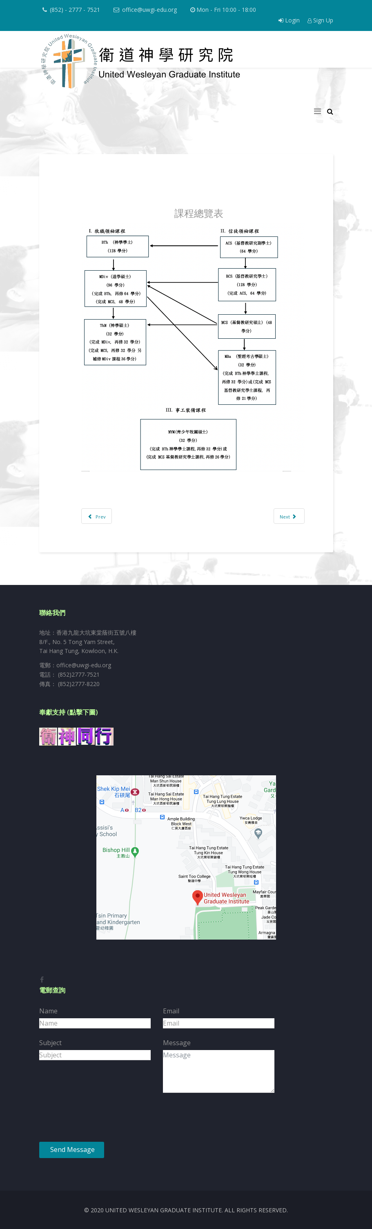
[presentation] (101, 1120)
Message (177, 1042)
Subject (50, 1042)
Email (171, 1010)
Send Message (72, 1149)
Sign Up (320, 20)
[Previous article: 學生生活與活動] (96, 516)
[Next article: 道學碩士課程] (289, 516)
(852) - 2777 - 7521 (75, 9)
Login (289, 20)
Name (48, 1010)
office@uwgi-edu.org (149, 9)
